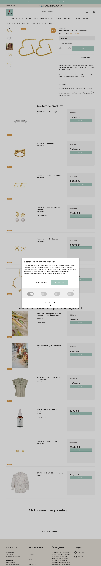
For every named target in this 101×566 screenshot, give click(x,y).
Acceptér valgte (41, 282)
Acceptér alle (60, 282)
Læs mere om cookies (31, 277)
